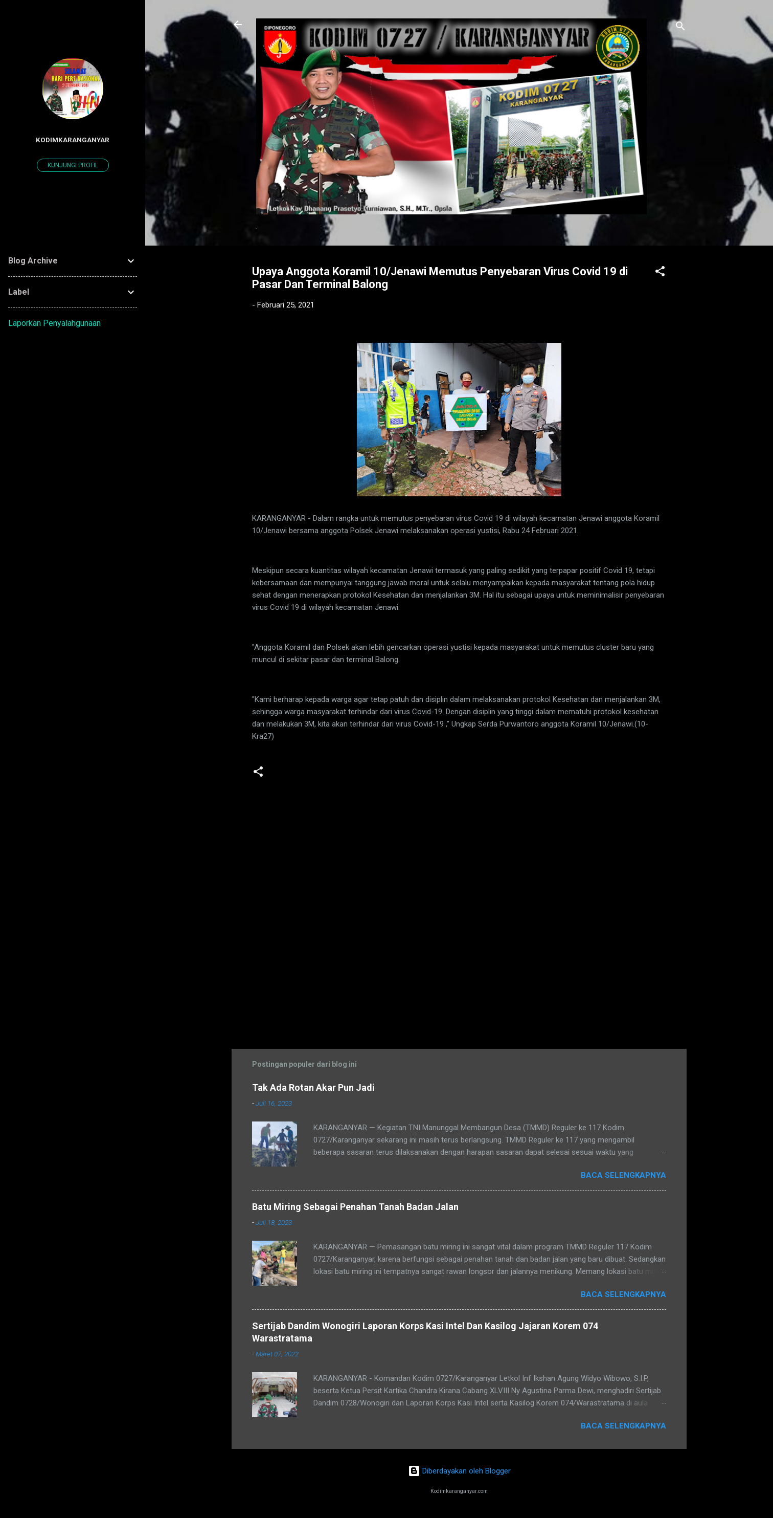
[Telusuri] (680, 27)
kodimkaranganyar (72, 140)
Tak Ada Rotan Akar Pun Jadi (313, 1087)
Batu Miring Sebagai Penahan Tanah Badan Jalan (355, 1206)
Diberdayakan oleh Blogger (459, 1471)
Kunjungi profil (73, 165)
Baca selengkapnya (623, 1175)
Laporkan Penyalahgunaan (54, 323)
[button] (660, 273)
